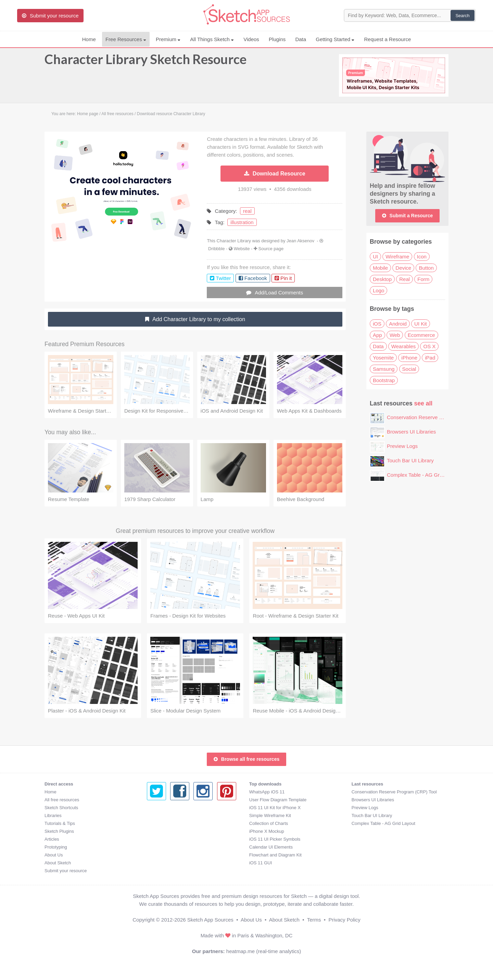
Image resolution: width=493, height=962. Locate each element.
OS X (429, 346)
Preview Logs (402, 446)
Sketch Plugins (59, 831)
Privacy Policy (344, 920)
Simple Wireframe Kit (168, 815)
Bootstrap (384, 380)
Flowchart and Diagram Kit (173, 854)
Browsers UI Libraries (411, 432)
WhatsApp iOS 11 (164, 791)
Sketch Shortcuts (61, 807)
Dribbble (216, 248)
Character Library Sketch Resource (145, 62)
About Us (54, 854)
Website (242, 248)
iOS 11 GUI (158, 862)
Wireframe (397, 256)
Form (423, 279)
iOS (377, 324)
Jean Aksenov (300, 240)
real (247, 211)
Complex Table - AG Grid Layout (423, 475)
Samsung (383, 369)
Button (426, 268)
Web (395, 335)
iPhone (409, 358)
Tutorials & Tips (60, 823)
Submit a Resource (407, 215)
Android (398, 324)
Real (404, 279)
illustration (242, 222)
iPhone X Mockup (164, 831)
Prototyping (56, 847)
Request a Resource (387, 39)
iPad (430, 358)
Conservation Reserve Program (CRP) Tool (436, 417)
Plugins (277, 39)
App (377, 335)
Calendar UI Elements (168, 847)
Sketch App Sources (210, 920)
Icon (422, 256)
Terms (314, 920)
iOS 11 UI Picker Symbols (172, 839)
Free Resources (125, 39)
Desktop (382, 279)
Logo (378, 290)
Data (300, 39)
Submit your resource (66, 870)
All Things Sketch (212, 39)
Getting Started (335, 39)
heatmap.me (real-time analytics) (263, 951)
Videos (251, 39)
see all (423, 403)
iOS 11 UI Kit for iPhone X (172, 807)
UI (375, 256)
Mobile (380, 268)
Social (409, 369)
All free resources (62, 799)
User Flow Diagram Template (175, 799)
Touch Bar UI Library (410, 460)
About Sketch (58, 862)
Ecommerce (421, 335)
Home (89, 39)
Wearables (403, 346)
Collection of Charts (166, 823)
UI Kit (420, 324)
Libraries (53, 815)
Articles (52, 839)
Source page (271, 248)
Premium (168, 39)
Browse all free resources (246, 759)
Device (403, 268)
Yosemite (383, 358)
